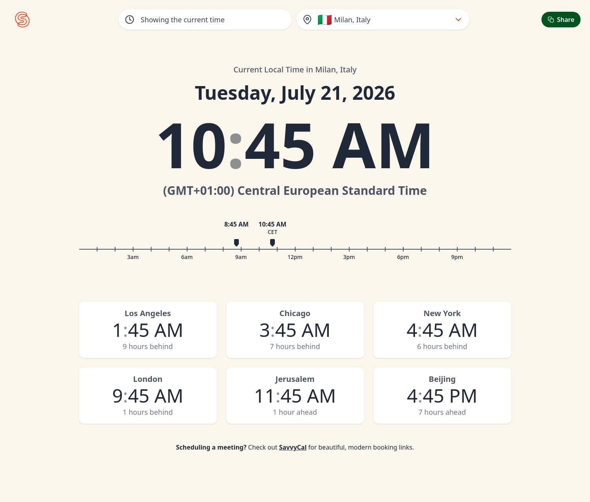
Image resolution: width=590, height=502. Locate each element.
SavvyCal (293, 447)
